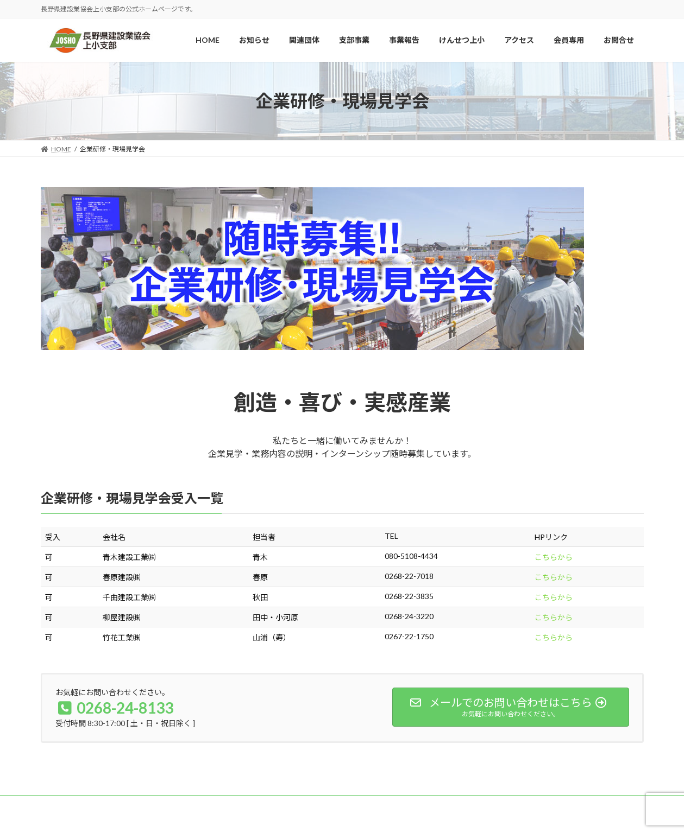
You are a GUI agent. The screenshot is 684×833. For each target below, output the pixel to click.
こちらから (554, 557)
